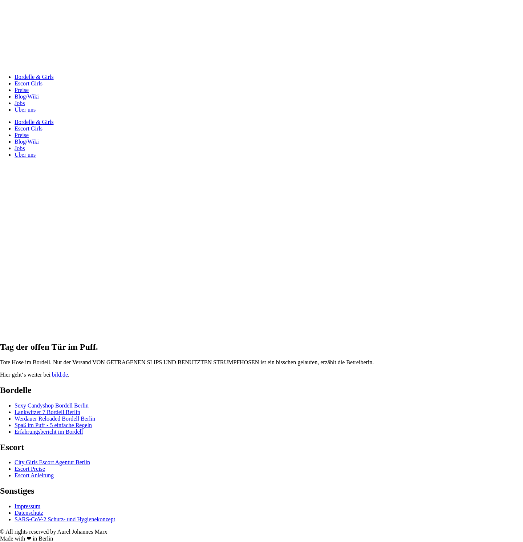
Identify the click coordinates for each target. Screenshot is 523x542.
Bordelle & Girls (34, 77)
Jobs (20, 103)
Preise (22, 90)
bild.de (60, 375)
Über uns (25, 110)
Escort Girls (28, 83)
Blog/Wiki (27, 96)
